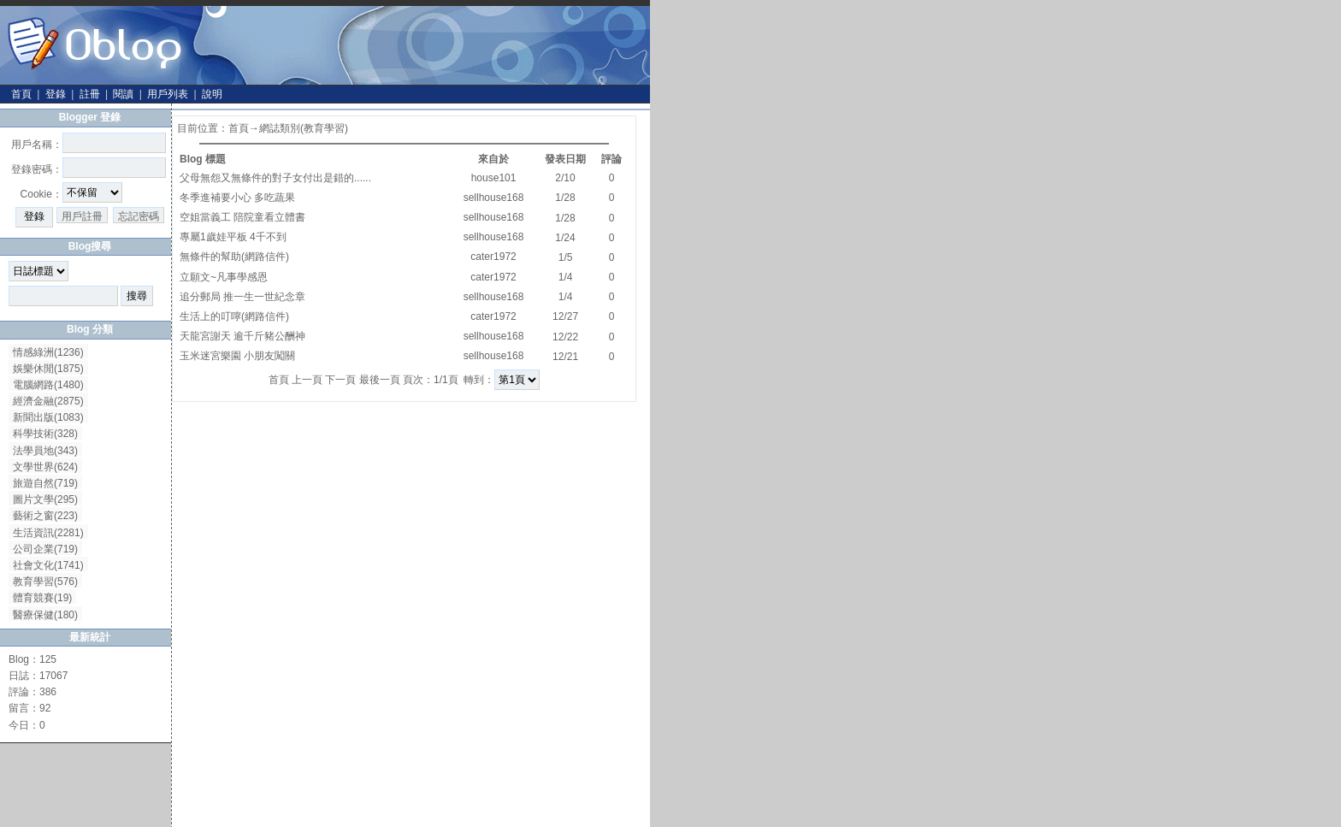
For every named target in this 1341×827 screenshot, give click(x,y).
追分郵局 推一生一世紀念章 (242, 297)
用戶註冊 (82, 216)
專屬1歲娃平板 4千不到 (233, 237)
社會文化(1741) (48, 565)
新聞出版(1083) (48, 417)
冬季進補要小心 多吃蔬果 (237, 198)
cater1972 (493, 257)
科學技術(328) (45, 434)
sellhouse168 (494, 198)
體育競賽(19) (42, 598)
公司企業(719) (45, 549)
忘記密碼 (138, 216)
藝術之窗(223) (45, 516)
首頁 (21, 94)
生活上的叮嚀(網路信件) (234, 316)
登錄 (55, 94)
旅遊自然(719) (45, 483)
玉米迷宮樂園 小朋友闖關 (237, 356)
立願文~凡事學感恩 (224, 277)
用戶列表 (167, 94)
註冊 (90, 94)
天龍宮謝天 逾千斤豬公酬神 (242, 336)
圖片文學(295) (45, 499)
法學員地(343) (45, 451)
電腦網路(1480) (48, 385)
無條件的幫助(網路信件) (234, 257)
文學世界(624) (45, 467)
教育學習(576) (45, 582)
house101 (494, 178)
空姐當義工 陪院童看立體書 (242, 217)
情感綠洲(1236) (48, 352)
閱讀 (123, 94)
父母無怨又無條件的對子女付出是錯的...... (275, 178)
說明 (212, 94)
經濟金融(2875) (48, 401)
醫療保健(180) (45, 615)
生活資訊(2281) (48, 533)
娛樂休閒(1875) (48, 369)
